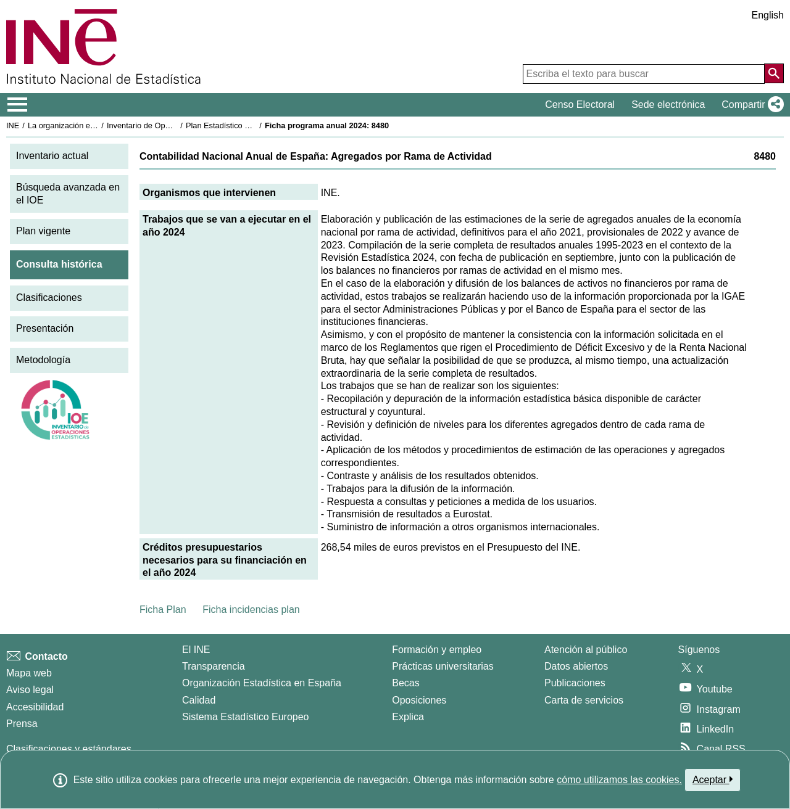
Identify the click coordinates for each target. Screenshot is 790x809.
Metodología (43, 360)
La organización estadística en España (96, 125)
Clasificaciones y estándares (68, 749)
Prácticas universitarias (443, 666)
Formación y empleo (436, 649)
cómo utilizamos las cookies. (619, 779)
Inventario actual (52, 155)
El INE (196, 649)
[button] (750, 105)
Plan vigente (43, 231)
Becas (405, 683)
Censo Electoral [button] (580, 104)
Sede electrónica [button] (668, 104)
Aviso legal (30, 689)
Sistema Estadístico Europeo (245, 717)
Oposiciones (419, 700)
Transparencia (213, 666)
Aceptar (712, 779)
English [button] (768, 15)
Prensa (22, 723)
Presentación (44, 328)
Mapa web (29, 673)
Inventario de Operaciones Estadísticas (175, 125)
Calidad (198, 700)
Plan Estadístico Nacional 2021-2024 (250, 125)
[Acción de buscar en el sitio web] (774, 73)
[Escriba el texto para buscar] (644, 74)
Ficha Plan (162, 609)
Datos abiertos (576, 666)
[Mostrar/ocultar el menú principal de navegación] (17, 105)
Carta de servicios (583, 700)
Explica (408, 717)
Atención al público (585, 649)
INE (12, 125)
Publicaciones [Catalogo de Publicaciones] (574, 683)
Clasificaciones (49, 297)
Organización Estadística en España (261, 683)
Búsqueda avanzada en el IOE (68, 193)
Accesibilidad (35, 707)
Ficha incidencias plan (250, 609)
